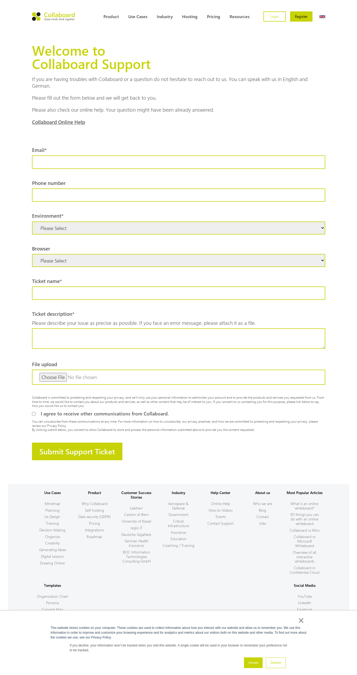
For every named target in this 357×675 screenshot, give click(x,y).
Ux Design (52, 516)
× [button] (301, 620)
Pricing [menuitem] (213, 16)
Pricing (94, 523)
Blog (262, 510)
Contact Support (220, 523)
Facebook (304, 609)
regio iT (136, 527)
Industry (178, 492)
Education (178, 538)
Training (52, 523)
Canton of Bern (136, 514)
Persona (52, 602)
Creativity (52, 542)
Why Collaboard (94, 503)
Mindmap (52, 503)
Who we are (262, 503)
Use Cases (52, 492)
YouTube (305, 596)
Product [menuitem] (111, 16)
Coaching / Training (178, 545)
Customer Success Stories (136, 495)
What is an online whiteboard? (304, 506)
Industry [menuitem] (165, 16)
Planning (52, 510)
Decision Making (52, 529)
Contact (262, 516)
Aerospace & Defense (178, 506)
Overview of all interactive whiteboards (304, 557)
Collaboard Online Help (58, 121)
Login (274, 16)
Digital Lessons (52, 556)
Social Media (304, 585)
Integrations (94, 529)
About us (262, 492)
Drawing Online (52, 562)
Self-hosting (94, 510)
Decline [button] (275, 663)
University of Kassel (136, 521)
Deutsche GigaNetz (136, 534)
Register (301, 16)
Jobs (262, 523)
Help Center (220, 492)
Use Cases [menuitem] (137, 16)
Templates (52, 585)
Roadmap (94, 536)
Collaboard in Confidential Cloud (304, 570)
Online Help (220, 503)
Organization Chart (52, 596)
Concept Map (52, 609)
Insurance (178, 532)
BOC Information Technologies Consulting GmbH (136, 556)
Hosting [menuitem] (190, 16)
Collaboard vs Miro (305, 530)
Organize (52, 536)
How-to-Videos (220, 510)
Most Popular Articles (305, 492)
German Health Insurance (137, 543)
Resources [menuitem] (240, 16)
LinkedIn (304, 602)
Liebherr (136, 508)
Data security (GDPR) (94, 516)
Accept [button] (253, 663)
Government (178, 514)
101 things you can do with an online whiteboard (304, 519)
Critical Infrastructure (178, 523)
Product (94, 492)
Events (221, 516)
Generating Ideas (52, 549)
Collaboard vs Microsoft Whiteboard (304, 541)
